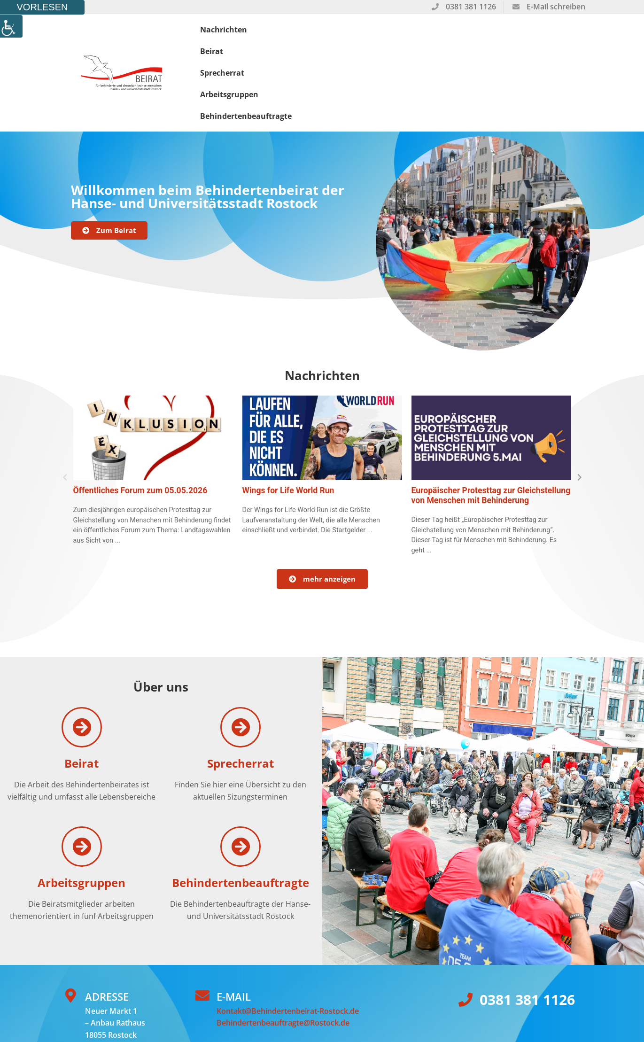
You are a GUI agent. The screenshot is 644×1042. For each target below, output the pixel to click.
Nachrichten (229, 36)
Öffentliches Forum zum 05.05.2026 (140, 417)
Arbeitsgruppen (426, 36)
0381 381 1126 (527, 926)
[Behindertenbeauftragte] (240, 774)
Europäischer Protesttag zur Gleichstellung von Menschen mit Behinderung (491, 422)
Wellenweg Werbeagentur (134, 999)
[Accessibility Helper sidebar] (11, 26)
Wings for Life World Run (288, 417)
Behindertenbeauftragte (526, 36)
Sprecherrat (349, 36)
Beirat (289, 36)
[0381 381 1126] (465, 927)
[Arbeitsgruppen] (82, 774)
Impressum (257, 999)
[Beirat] (82, 654)
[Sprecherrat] (240, 654)
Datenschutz (208, 999)
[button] (65, 405)
